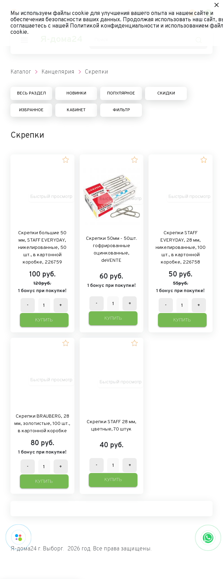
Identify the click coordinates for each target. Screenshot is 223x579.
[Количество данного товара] (44, 305)
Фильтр (121, 110)
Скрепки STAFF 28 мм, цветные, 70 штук (111, 425)
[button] (65, 159)
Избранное (31, 110)
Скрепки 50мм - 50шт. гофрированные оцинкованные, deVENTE (111, 250)
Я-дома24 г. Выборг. (37, 549)
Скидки (166, 93)
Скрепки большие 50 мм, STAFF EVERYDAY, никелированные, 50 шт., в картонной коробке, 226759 (42, 247)
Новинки (76, 93)
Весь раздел (31, 93)
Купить (44, 320)
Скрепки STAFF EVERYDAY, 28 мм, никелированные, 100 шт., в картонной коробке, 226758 (181, 247)
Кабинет (76, 110)
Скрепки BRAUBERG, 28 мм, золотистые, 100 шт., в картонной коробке (42, 423)
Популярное (121, 93)
